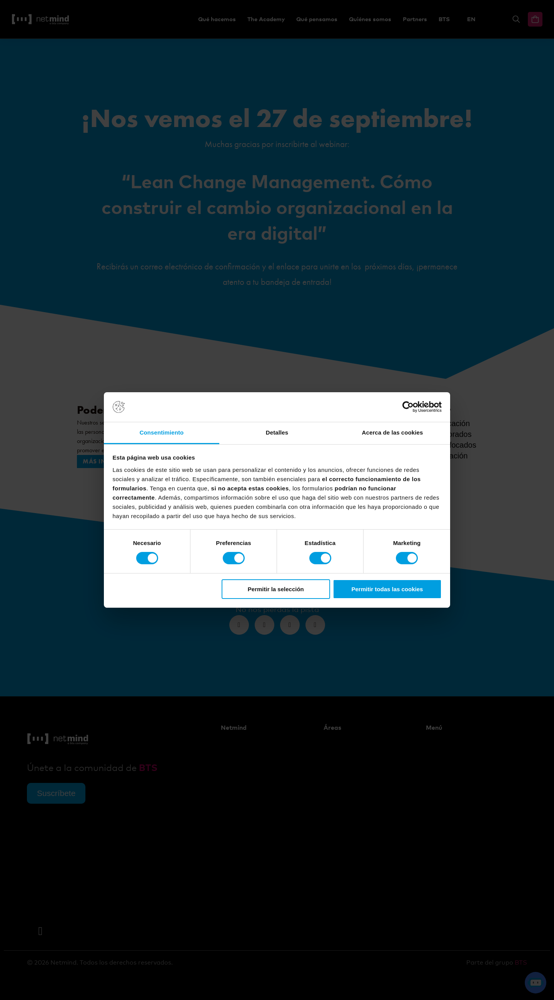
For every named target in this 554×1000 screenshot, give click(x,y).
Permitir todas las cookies (387, 589)
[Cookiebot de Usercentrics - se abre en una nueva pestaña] (408, 407)
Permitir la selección (276, 589)
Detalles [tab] (277, 432)
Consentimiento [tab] (162, 432)
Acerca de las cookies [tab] (392, 432)
